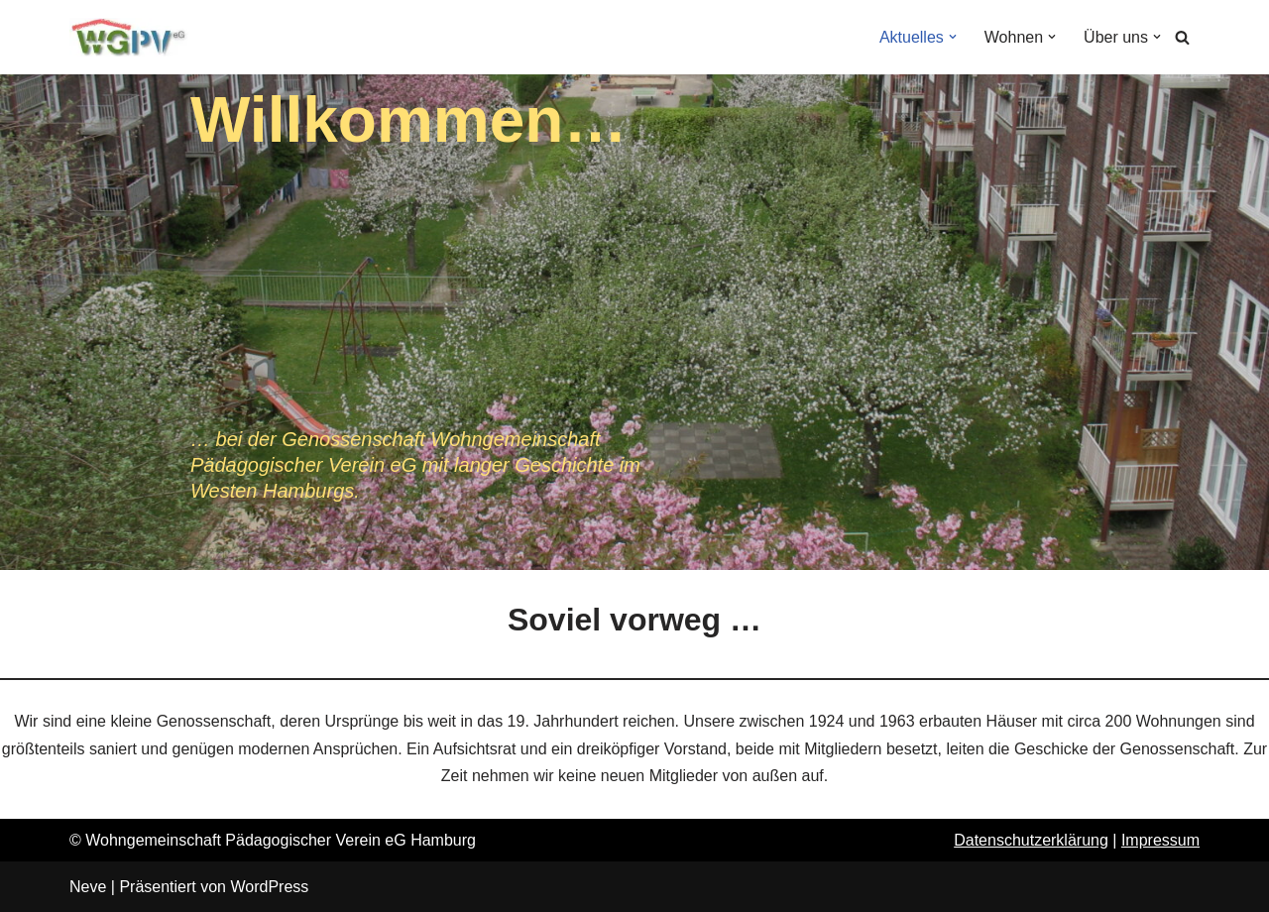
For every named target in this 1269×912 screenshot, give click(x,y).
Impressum (1160, 840)
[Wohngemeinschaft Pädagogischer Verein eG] (128, 37)
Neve (87, 886)
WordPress (269, 886)
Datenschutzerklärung (1031, 840)
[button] (953, 37)
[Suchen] (1182, 37)
